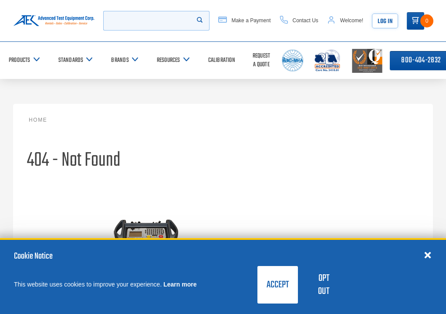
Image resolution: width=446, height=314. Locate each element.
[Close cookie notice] (427, 254)
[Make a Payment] (244, 21)
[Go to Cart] (415, 21)
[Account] (345, 21)
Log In (385, 22)
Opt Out (323, 285)
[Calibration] (221, 60)
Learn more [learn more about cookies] (179, 284)
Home (38, 120)
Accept (278, 284)
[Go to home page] (54, 21)
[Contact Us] (299, 21)
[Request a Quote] (261, 60)
